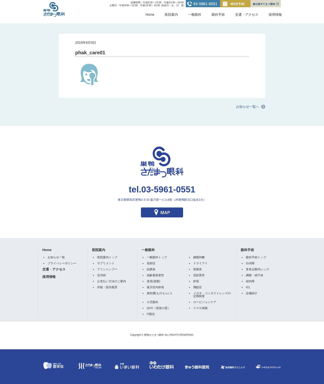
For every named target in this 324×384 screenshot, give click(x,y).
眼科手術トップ (256, 257)
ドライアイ (200, 263)
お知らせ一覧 (56, 257)
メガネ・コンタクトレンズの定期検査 (212, 295)
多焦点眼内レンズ (257, 269)
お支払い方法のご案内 (111, 281)
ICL (248, 287)
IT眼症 (151, 314)
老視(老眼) (153, 281)
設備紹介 (251, 293)
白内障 (250, 263)
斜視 (196, 281)
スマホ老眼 (200, 308)
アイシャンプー (107, 269)
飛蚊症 (197, 287)
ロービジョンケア (204, 302)
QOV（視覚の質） (158, 308)
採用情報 (275, 14)
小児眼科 (152, 302)
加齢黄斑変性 (155, 275)
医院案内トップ (107, 257)
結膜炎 (151, 269)
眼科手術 (218, 14)
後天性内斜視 (155, 287)
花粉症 (151, 263)
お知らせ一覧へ (247, 106)
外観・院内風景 (107, 287)
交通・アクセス (246, 14)
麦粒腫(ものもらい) (159, 293)
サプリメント (105, 263)
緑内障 (250, 281)
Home (149, 14)
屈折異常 (199, 275)
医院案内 (171, 14)
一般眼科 (194, 14)
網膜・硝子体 (254, 275)
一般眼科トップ (157, 257)
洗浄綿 (101, 275)
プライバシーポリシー (62, 263)
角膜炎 (197, 269)
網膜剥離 (199, 257)
